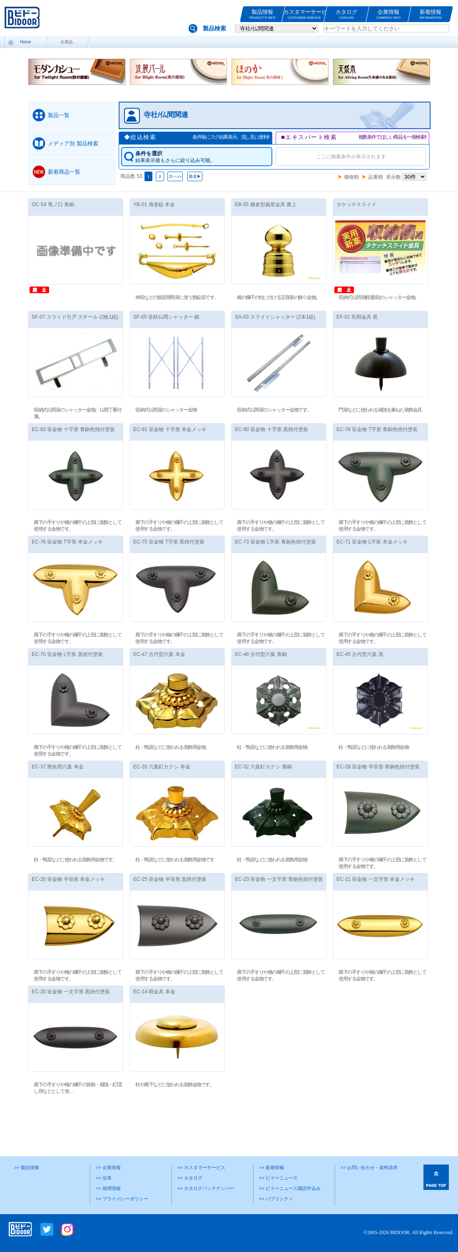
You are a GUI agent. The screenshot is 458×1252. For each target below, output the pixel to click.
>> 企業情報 (108, 1167)
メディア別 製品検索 (73, 143)
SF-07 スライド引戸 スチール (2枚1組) (75, 317)
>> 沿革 (104, 1177)
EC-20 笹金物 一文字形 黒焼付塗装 (71, 992)
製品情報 (262, 14)
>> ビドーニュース (278, 1177)
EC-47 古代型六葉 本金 (159, 654)
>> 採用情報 (108, 1188)
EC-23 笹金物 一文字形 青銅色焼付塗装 (279, 879)
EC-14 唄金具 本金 (154, 992)
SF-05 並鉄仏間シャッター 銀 (166, 317)
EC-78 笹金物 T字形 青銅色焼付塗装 (377, 429)
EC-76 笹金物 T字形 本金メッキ (67, 542)
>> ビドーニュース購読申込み (290, 1188)
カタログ (346, 14)
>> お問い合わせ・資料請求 (369, 1167)
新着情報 (430, 14)
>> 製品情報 (26, 1167)
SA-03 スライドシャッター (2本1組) (275, 317)
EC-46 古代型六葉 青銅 (261, 654)
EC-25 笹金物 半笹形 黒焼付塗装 (170, 879)
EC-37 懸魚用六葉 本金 (58, 767)
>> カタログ (189, 1177)
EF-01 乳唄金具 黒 (357, 317)
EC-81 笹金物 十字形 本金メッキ (170, 429)
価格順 (351, 177)
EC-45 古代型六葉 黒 (359, 654)
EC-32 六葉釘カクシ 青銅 (263, 767)
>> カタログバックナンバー (205, 1188)
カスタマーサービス (304, 14)
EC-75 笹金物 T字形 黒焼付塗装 (168, 542)
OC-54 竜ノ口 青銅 (53, 204)
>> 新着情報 (271, 1167)
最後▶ (195, 176)
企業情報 (388, 14)
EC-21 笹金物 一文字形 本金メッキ (375, 879)
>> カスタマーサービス (201, 1167)
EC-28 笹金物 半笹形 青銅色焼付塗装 (378, 767)
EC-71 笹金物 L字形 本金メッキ (372, 542)
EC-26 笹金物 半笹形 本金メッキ (68, 879)
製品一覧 (59, 115)
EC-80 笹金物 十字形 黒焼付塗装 (271, 429)
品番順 (375, 177)
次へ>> (175, 176)
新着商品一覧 (64, 172)
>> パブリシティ (276, 1198)
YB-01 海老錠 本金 (154, 204)
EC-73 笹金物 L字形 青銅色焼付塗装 (275, 542)
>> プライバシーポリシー (122, 1198)
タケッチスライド (356, 204)
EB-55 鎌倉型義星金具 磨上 (265, 204)
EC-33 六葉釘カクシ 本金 (161, 767)
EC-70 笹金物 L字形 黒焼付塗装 (67, 654)
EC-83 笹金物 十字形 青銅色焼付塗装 (73, 429)
